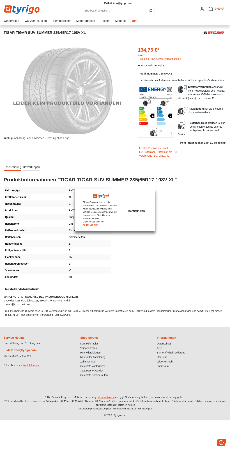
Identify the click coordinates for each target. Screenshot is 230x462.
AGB (159, 348)
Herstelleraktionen (90, 352)
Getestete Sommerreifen (94, 375)
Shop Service (89, 337)
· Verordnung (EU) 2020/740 (153, 155)
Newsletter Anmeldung (92, 357)
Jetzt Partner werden (92, 370)
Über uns (162, 357)
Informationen (166, 337)
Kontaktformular (31, 365)
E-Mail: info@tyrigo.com (20, 350)
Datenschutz (164, 343)
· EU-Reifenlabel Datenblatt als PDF (158, 151)
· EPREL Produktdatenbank (153, 148)
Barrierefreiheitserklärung (171, 352)
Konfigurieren (136, 210)
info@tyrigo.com (123, 3)
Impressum (163, 366)
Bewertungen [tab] (31, 167)
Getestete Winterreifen (92, 366)
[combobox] (114, 10)
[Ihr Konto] (202, 8)
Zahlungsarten (88, 361)
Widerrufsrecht (165, 361)
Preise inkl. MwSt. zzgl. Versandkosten (159, 58)
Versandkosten (88, 348)
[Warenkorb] (216, 8)
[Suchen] (150, 10)
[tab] (12, 167)
